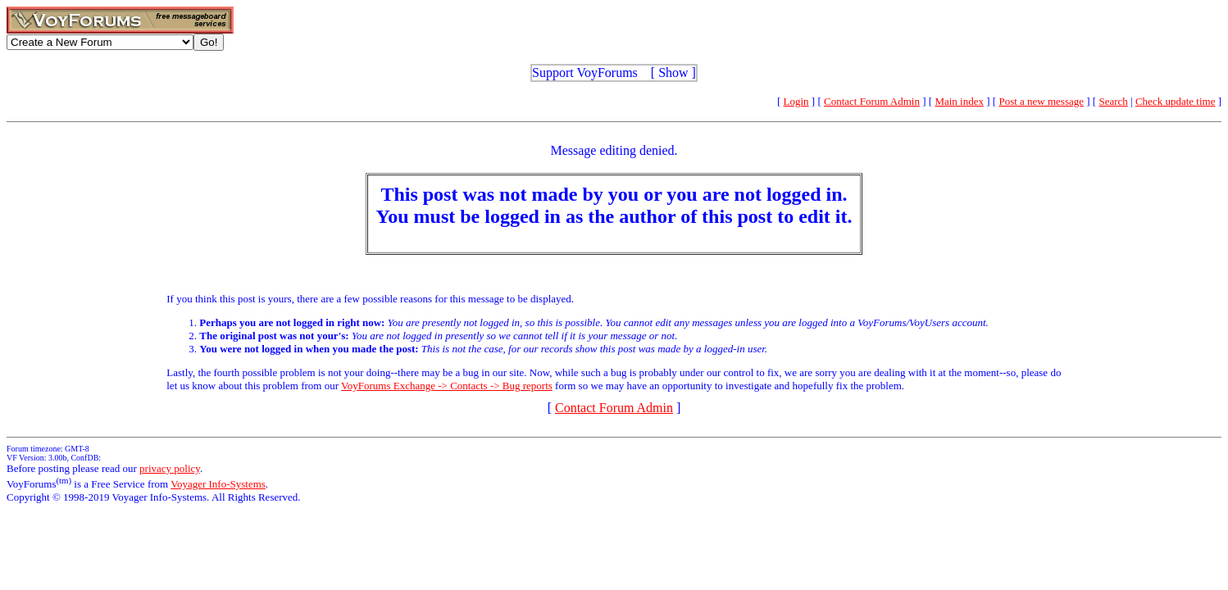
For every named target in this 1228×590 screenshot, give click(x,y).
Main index (959, 101)
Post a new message (1041, 101)
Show (673, 72)
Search (1112, 101)
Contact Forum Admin (872, 101)
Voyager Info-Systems (218, 484)
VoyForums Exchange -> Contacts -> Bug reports (447, 385)
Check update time (1175, 101)
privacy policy (169, 468)
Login (796, 101)
